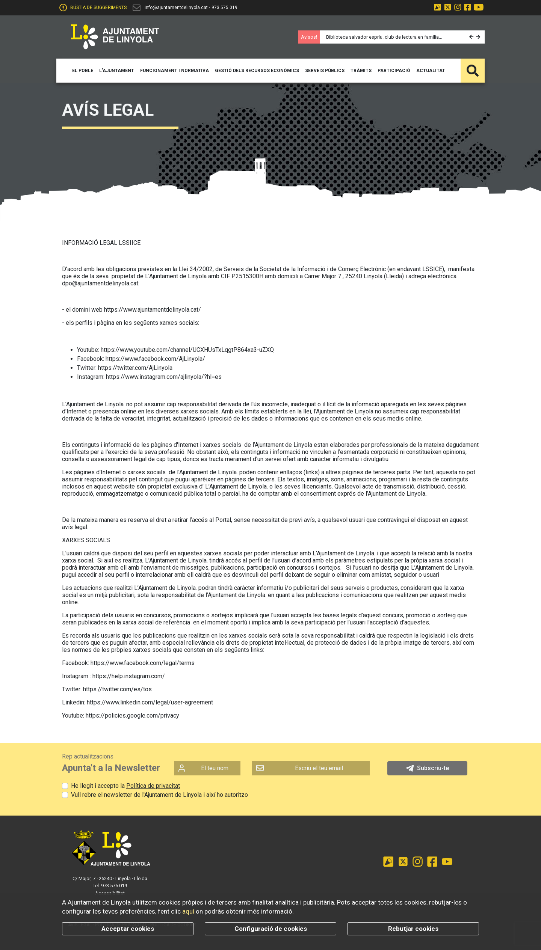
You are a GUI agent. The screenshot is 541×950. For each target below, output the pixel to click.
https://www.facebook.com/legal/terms (143, 663)
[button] (472, 37)
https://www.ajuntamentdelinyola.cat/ (152, 309)
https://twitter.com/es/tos (117, 689)
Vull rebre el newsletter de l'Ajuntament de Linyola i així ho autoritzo (159, 794)
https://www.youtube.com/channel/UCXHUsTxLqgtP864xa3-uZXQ (187, 349)
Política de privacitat (153, 785)
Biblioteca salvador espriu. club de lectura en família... (384, 37)
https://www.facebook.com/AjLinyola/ (155, 358)
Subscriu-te (427, 768)
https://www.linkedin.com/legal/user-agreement (150, 702)
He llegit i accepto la (125, 785)
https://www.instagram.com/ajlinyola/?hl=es (164, 376)
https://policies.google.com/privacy (132, 715)
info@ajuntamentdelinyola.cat (176, 7)
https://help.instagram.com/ (128, 676)
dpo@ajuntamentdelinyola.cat (100, 283)
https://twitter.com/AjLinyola (135, 367)
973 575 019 (224, 7)
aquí (188, 911)
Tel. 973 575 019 (110, 885)
